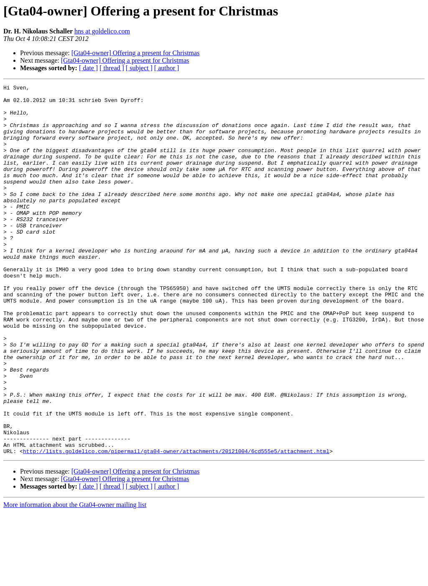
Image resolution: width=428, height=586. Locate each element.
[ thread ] (111, 67)
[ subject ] (139, 67)
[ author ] (166, 67)
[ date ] (88, 67)
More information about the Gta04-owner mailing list (74, 578)
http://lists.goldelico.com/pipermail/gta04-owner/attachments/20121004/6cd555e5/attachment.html (176, 525)
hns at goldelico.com (102, 31)
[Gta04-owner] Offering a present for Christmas (135, 52)
